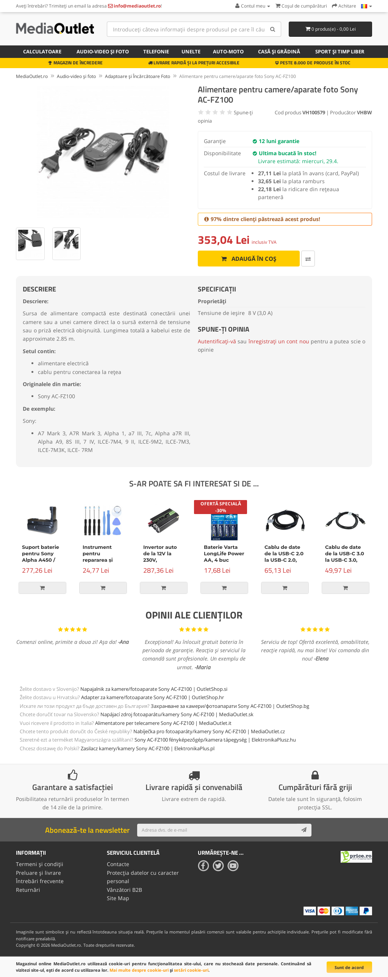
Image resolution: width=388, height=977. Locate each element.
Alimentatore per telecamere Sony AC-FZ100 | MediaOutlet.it (163, 723)
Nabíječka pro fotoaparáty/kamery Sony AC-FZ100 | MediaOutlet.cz (209, 731)
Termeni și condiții (39, 864)
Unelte (190, 51)
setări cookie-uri (191, 970)
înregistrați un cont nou (279, 341)
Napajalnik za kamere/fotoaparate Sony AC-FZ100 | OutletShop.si (153, 689)
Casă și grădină (279, 51)
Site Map (118, 898)
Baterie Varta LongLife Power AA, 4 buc (224, 553)
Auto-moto (228, 51)
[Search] (272, 29)
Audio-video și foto (103, 51)
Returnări (28, 889)
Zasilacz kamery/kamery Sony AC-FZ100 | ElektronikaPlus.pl (147, 748)
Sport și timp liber (340, 51)
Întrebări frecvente (40, 881)
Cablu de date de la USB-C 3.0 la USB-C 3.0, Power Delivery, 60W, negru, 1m (345, 560)
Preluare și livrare (38, 872)
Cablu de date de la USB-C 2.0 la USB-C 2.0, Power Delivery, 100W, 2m (284, 560)
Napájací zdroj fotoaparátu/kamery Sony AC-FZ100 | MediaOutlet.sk (176, 714)
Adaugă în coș (245, 258)
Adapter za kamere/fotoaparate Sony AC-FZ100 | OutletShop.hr (152, 697)
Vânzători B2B (124, 889)
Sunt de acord (349, 967)
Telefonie (156, 51)
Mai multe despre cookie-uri (139, 970)
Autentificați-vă (217, 341)
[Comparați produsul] (302, 258)
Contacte (118, 864)
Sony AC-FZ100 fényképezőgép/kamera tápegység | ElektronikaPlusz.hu (215, 739)
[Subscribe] (303, 830)
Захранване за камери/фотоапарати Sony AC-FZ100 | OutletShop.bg (230, 706)
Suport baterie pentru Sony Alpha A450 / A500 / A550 (40, 556)
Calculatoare (42, 51)
